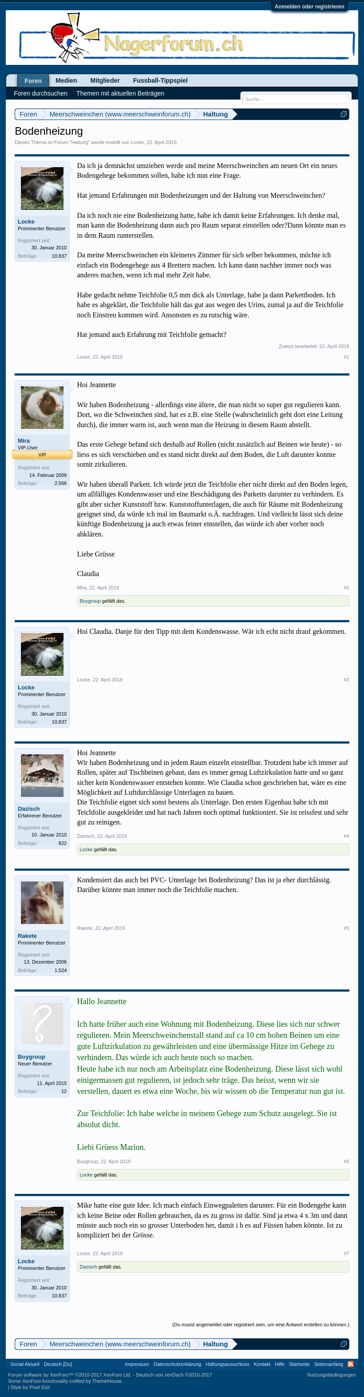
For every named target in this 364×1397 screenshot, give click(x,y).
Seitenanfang (328, 1364)
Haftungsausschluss (227, 1364)
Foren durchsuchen (41, 93)
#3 (346, 679)
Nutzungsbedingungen (331, 1374)
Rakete (27, 936)
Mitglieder (105, 80)
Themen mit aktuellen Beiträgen (120, 93)
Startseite (299, 1364)
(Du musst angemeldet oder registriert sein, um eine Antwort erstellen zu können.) (260, 1324)
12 (64, 1091)
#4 (346, 836)
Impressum (137, 1364)
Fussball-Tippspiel (160, 80)
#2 (346, 587)
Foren (33, 80)
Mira (24, 440)
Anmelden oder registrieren (309, 7)
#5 (346, 928)
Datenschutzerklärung (177, 1364)
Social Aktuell (24, 1364)
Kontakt (262, 1364)
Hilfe (279, 1364)
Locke (137, 142)
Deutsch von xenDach (174, 1374)
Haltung (79, 142)
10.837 (59, 256)
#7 (346, 1253)
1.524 (61, 970)
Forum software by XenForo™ (70, 1374)
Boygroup (90, 601)
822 (63, 843)
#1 (346, 357)
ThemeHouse (107, 1381)
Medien (66, 80)
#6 (346, 1161)
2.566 (61, 483)
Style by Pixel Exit (30, 1387)
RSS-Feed (351, 1364)
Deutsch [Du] (58, 1364)
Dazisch (29, 808)
